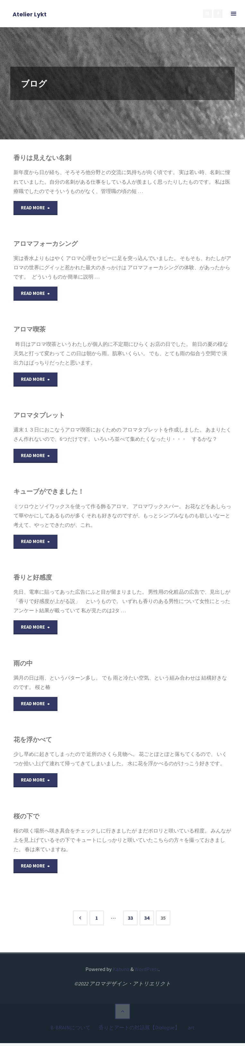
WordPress (147, 973)
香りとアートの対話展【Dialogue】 (139, 1030)
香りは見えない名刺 (44, 157)
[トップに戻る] (122, 1016)
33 (130, 922)
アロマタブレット (41, 416)
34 (147, 922)
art (191, 1030)
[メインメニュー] (233, 13)
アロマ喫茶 (30, 330)
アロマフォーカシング (48, 243)
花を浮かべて (34, 742)
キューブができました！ (52, 493)
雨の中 (23, 665)
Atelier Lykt (30, 14)
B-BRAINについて (70, 1030)
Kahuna (120, 973)
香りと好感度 (34, 579)
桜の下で (27, 819)
